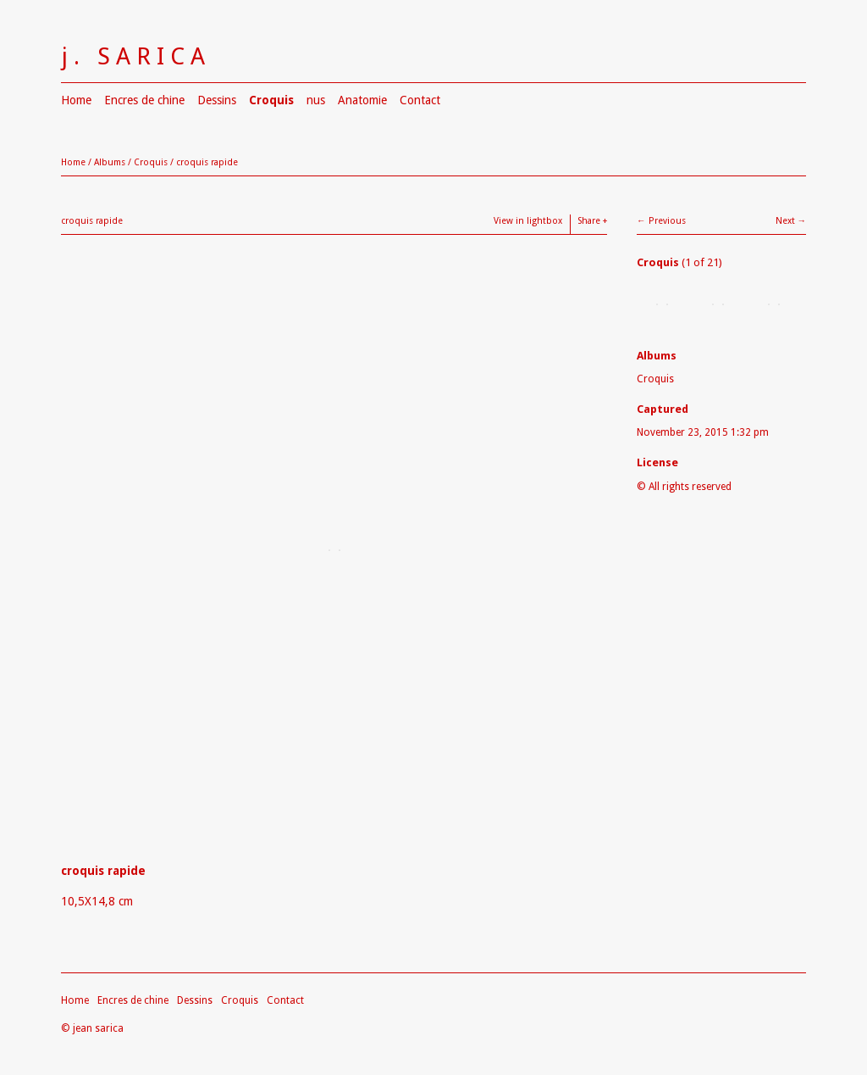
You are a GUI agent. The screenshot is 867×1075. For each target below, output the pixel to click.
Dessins (216, 100)
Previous (667, 220)
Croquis (271, 100)
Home (76, 100)
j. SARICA (136, 56)
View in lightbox (528, 220)
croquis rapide (207, 162)
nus (315, 100)
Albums (109, 162)
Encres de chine (144, 100)
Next (785, 220)
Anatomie (362, 100)
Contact (420, 100)
